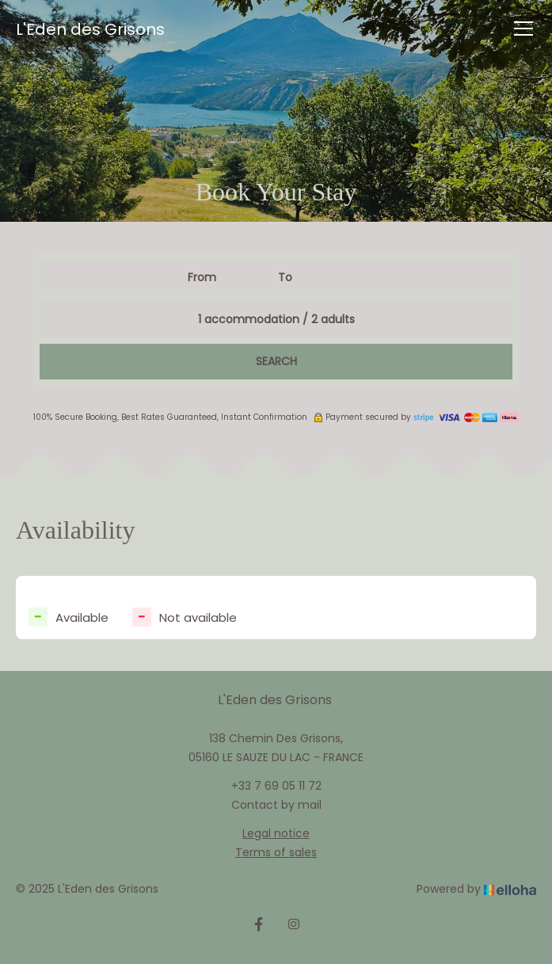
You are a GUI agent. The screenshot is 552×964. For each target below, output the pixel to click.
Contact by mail (276, 805)
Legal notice (276, 833)
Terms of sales (276, 852)
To (285, 277)
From (202, 277)
